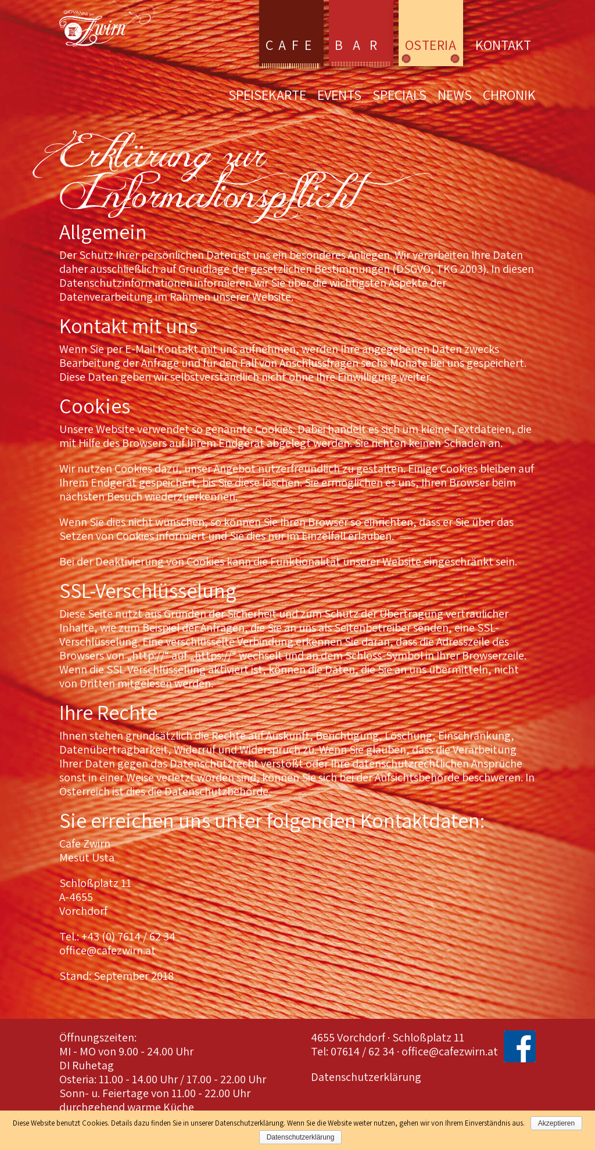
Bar (361, 45)
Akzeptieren (556, 1123)
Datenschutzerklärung (366, 1076)
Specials (399, 96)
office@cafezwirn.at (450, 1051)
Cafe (291, 45)
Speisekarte (267, 96)
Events (339, 96)
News (455, 96)
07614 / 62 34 (363, 1051)
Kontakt (503, 45)
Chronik (509, 96)
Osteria (430, 45)
